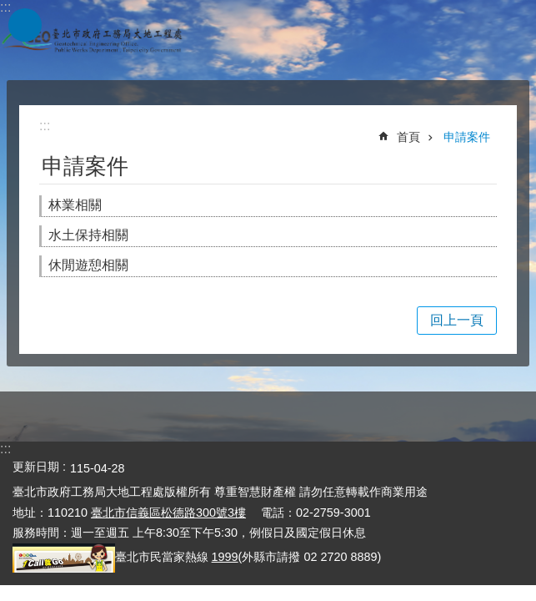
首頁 (408, 137)
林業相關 (75, 205)
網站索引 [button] (25, 25)
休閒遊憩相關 (88, 265)
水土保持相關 (88, 235)
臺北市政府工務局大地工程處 (91, 40)
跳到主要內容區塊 (8, 8)
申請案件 (466, 137)
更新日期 (36, 466)
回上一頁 (456, 320)
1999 (225, 556)
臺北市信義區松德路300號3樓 (168, 512)
